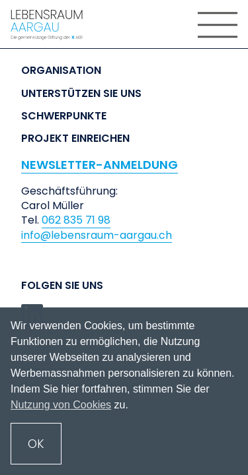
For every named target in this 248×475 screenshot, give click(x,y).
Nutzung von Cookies (61, 404)
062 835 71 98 (76, 220)
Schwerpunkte (63, 116)
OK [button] (36, 443)
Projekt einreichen (75, 138)
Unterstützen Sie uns (81, 93)
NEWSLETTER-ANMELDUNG (99, 164)
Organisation (61, 70)
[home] (53, 24)
